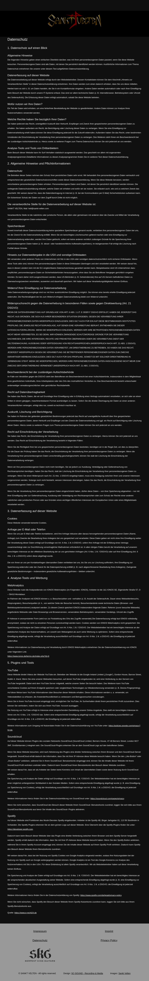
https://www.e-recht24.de (25, 913)
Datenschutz (39, 940)
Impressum (40, 931)
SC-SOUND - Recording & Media (87, 973)
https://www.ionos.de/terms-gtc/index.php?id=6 (28, 656)
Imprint (109, 931)
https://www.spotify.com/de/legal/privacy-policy (101, 895)
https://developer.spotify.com (20, 829)
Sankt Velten (124, 973)
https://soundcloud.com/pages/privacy (107, 798)
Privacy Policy (109, 940)
